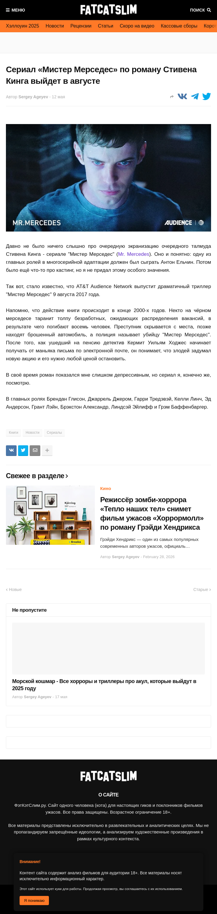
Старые (200, 589)
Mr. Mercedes (133, 254)
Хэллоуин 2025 (22, 25)
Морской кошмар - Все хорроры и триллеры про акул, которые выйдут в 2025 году (104, 684)
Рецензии (81, 25)
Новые (15, 589)
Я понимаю (34, 900)
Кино (105, 488)
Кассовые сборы (179, 25)
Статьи (105, 25)
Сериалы (54, 433)
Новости (55, 25)
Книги (13, 433)
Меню (18, 10)
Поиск (197, 10)
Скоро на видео (137, 25)
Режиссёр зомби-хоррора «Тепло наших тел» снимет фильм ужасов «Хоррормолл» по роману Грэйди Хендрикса (152, 513)
